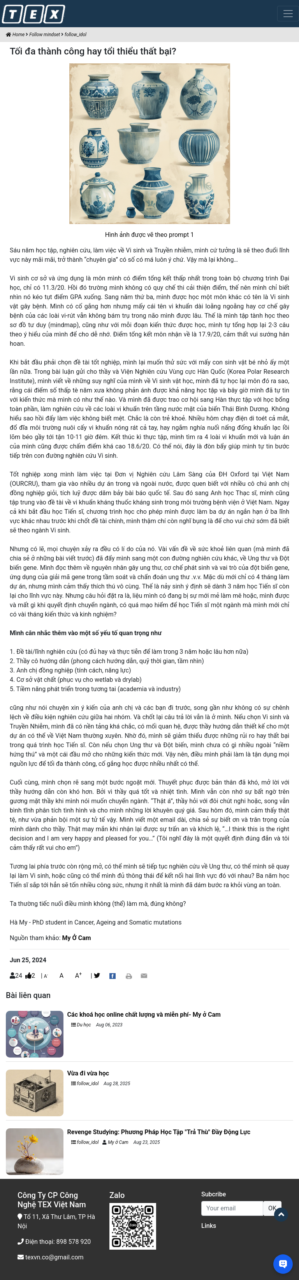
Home (15, 34)
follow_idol (75, 34)
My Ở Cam (76, 938)
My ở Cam (118, 1142)
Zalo (117, 1195)
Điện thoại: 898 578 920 (54, 1241)
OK (272, 1208)
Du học (81, 1025)
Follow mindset (44, 34)
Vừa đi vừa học (88, 1073)
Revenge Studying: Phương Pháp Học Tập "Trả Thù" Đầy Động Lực (158, 1132)
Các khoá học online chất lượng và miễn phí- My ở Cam (144, 1014)
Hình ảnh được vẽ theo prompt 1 (149, 234)
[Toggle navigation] (288, 13)
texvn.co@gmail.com (51, 1257)
